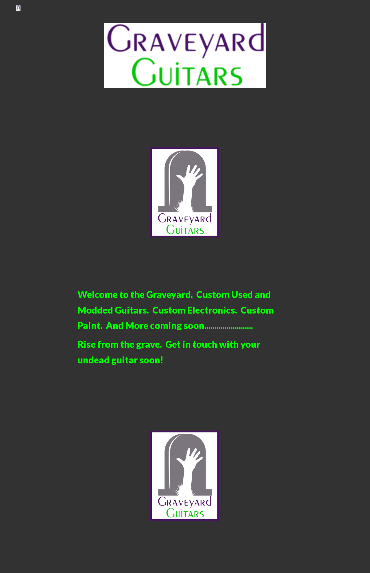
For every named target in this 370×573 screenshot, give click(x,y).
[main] (185, 327)
